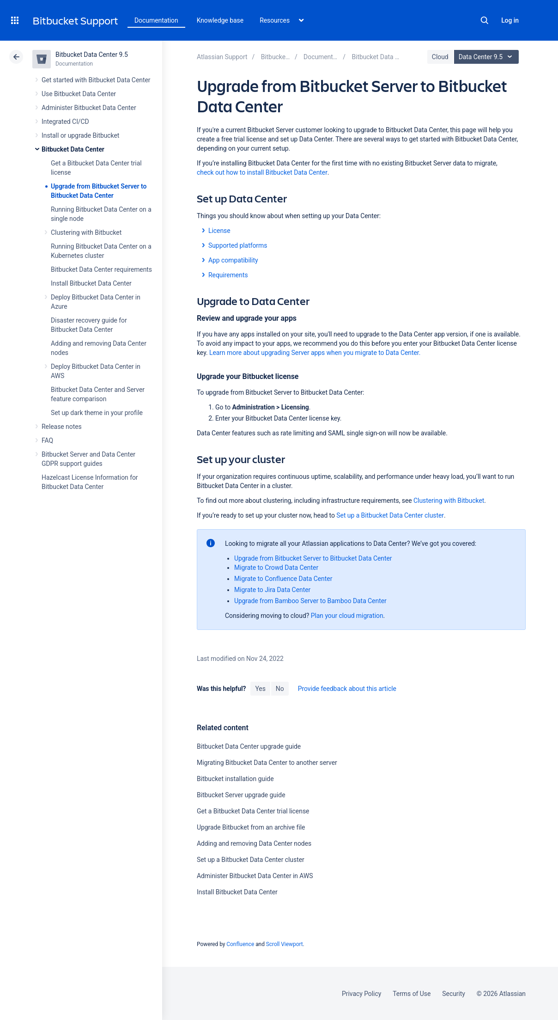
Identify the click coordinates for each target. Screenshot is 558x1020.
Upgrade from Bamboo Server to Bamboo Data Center (310, 601)
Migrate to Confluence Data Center (283, 578)
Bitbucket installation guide (235, 778)
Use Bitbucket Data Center (79, 94)
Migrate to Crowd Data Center (276, 567)
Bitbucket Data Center (73, 149)
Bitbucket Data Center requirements (101, 269)
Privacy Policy (361, 993)
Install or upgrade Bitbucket (80, 135)
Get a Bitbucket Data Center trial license (253, 811)
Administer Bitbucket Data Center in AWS (255, 876)
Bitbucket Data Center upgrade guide (249, 746)
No (280, 688)
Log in (510, 20)
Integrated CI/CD (65, 121)
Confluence (240, 944)
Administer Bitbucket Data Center (89, 107)
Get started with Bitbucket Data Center (96, 80)
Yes (260, 688)
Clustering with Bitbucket (86, 232)
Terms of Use (412, 993)
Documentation (156, 20)
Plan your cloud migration (347, 615)
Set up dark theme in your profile (97, 412)
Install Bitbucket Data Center (91, 283)
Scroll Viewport (284, 944)
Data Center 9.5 (487, 56)
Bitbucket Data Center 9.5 (91, 54)
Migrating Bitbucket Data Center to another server (267, 762)
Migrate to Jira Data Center (272, 589)
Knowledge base (220, 20)
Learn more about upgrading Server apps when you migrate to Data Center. (314, 352)
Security (453, 993)
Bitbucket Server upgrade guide (241, 795)
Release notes (62, 426)
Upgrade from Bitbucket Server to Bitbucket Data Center (313, 558)
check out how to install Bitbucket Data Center (262, 172)
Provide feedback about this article (347, 688)
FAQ (47, 440)
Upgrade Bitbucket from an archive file (251, 827)
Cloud (440, 57)
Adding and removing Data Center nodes (254, 843)
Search (484, 20)
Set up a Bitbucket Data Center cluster (390, 515)
